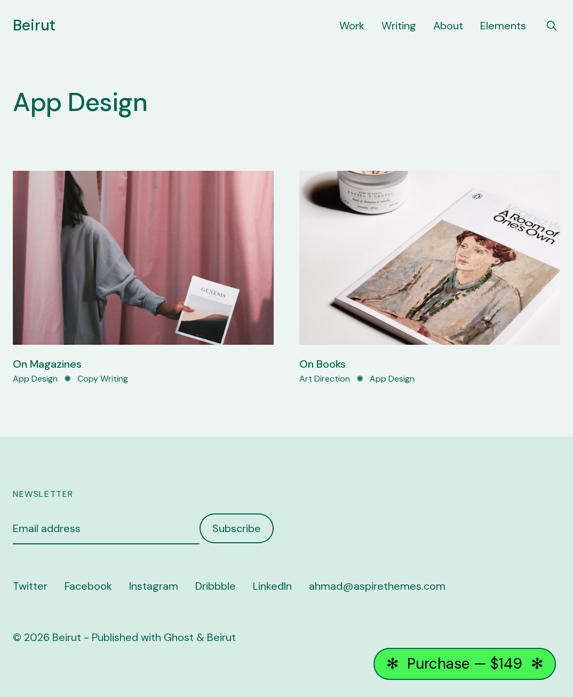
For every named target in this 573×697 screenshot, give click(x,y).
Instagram (153, 586)
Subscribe (236, 528)
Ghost (179, 637)
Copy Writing (102, 378)
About (448, 26)
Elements (503, 26)
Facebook (88, 586)
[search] (551, 25)
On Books (322, 364)
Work (351, 26)
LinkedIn (272, 586)
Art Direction (324, 378)
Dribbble (215, 586)
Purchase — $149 (464, 664)
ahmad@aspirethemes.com (377, 586)
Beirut (34, 25)
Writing (398, 26)
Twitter (30, 586)
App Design (35, 378)
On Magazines (47, 364)
